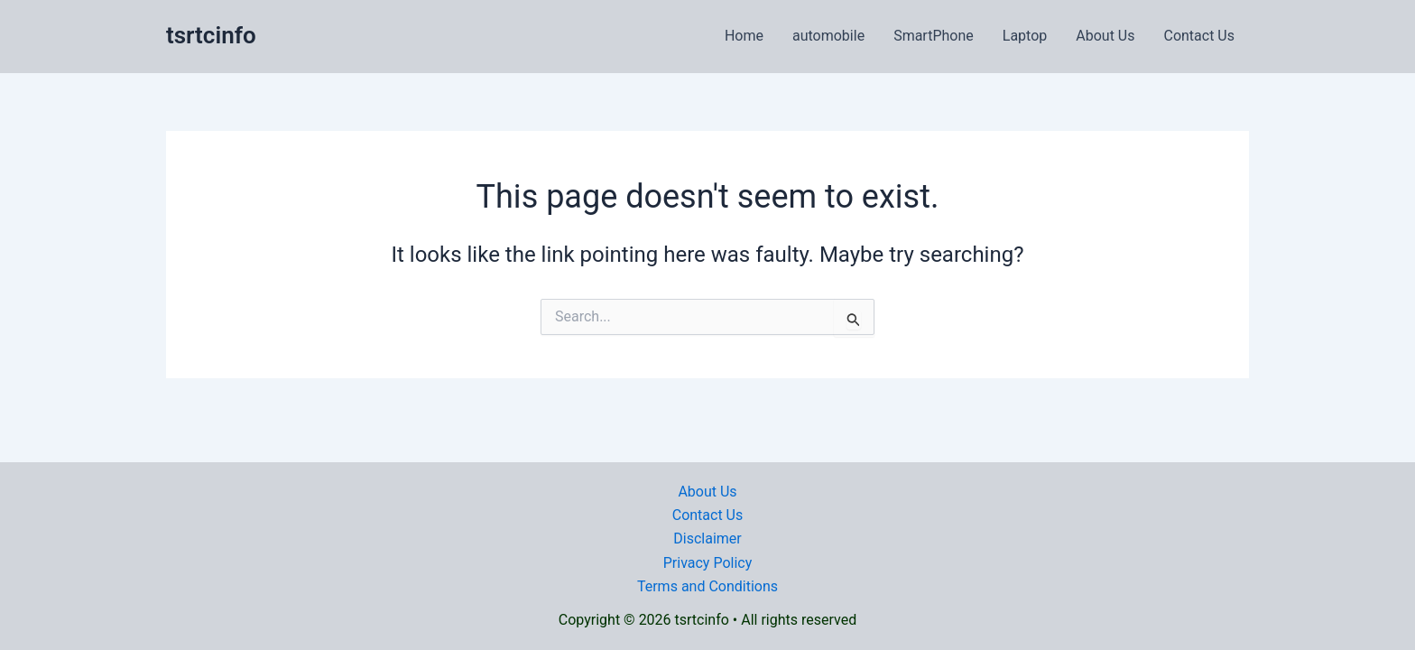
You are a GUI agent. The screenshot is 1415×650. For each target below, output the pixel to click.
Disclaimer (707, 538)
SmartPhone (933, 35)
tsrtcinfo (211, 35)
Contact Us (1199, 35)
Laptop (1025, 35)
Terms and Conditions (707, 586)
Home (744, 35)
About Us (1105, 35)
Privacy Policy (708, 562)
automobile (828, 35)
